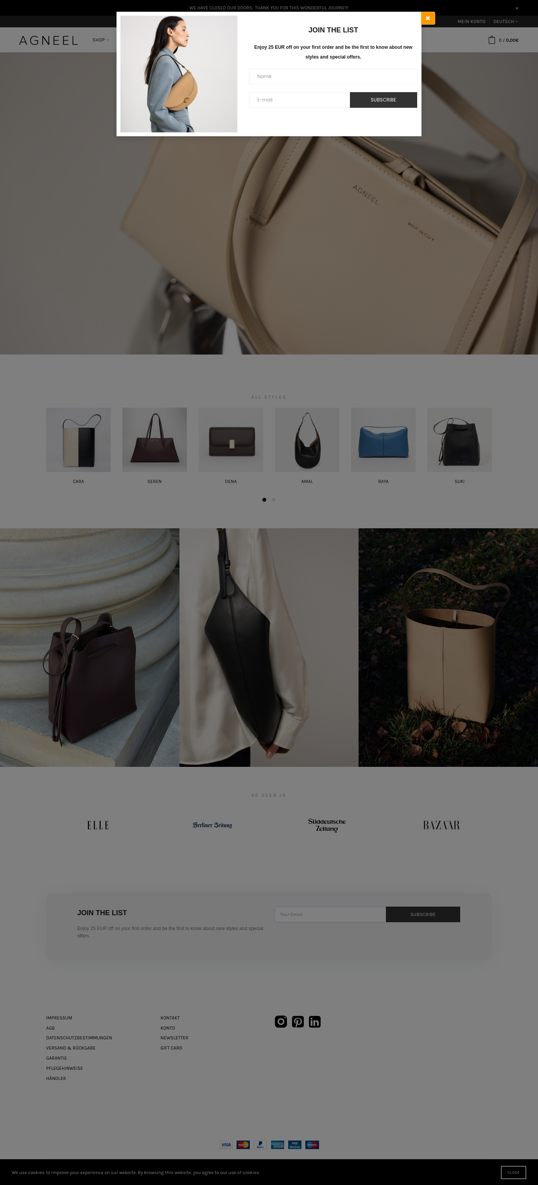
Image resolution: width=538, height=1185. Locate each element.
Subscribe (383, 99)
